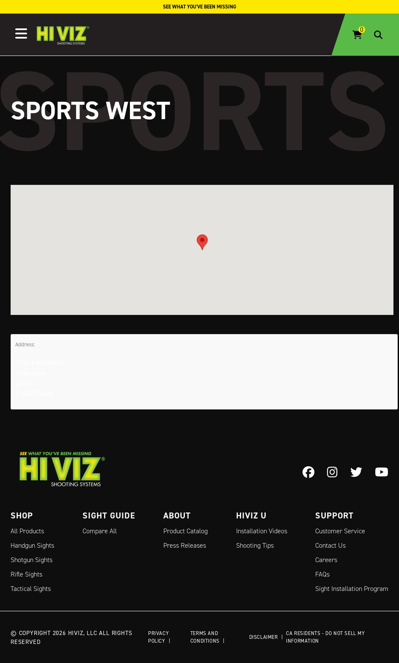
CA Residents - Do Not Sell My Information (325, 637)
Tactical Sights (31, 589)
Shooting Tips (255, 545)
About (177, 515)
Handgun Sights (32, 545)
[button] (202, 242)
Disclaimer (263, 637)
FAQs (322, 574)
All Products (27, 531)
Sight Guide (109, 515)
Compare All (100, 531)
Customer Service (340, 531)
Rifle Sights (26, 574)
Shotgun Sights (31, 560)
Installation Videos (261, 531)
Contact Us (330, 545)
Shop (22, 515)
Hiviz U (251, 515)
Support (334, 515)
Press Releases (184, 545)
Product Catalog (185, 531)
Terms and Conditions (205, 637)
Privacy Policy (158, 637)
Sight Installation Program (351, 589)
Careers (326, 560)
